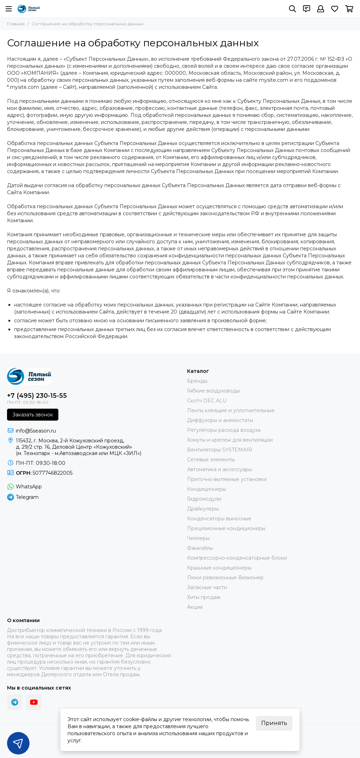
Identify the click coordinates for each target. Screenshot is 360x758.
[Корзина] (349, 9)
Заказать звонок (32, 414)
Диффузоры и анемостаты (220, 420)
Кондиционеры (206, 489)
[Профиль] (321, 9)
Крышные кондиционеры (219, 568)
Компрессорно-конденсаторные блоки (237, 558)
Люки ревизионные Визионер (225, 577)
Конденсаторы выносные (219, 518)
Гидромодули (204, 499)
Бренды (197, 381)
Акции (195, 607)
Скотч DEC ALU (206, 400)
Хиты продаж (203, 597)
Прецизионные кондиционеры (226, 528)
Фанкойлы (200, 548)
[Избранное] (335, 9)
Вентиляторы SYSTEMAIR (219, 450)
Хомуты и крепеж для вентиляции (230, 440)
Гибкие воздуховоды (213, 391)
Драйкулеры (203, 509)
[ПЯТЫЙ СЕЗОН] (29, 9)
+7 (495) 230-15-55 (37, 396)
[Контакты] (307, 9)
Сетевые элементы (211, 459)
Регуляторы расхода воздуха (224, 430)
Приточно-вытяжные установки (227, 479)
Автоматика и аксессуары (219, 469)
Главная (16, 23)
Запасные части (207, 587)
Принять (274, 723)
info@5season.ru (36, 431)
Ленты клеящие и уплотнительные (231, 410)
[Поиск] (292, 9)
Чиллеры (198, 538)
